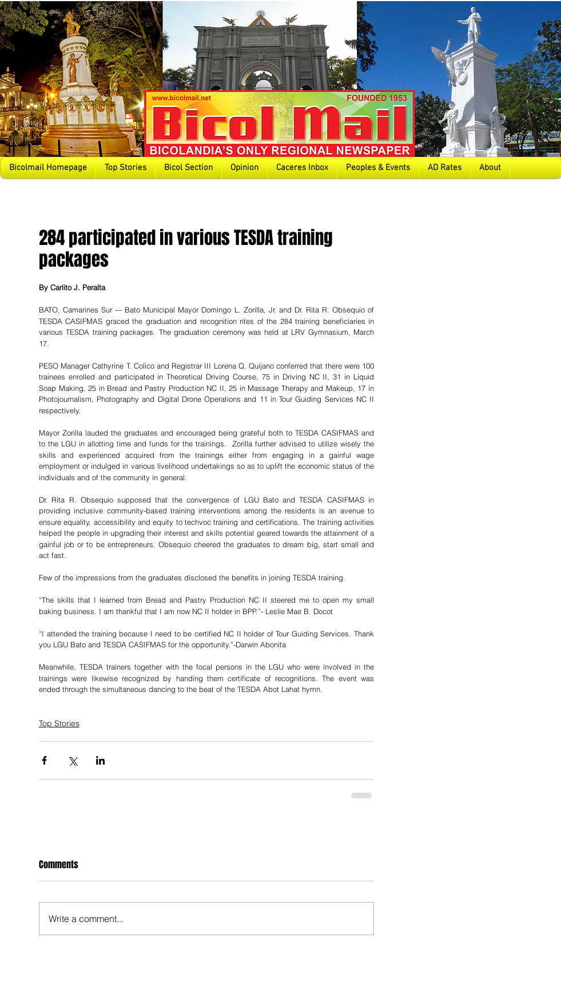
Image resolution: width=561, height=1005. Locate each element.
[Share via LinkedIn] (100, 760)
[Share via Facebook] (44, 760)
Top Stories (59, 723)
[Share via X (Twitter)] (72, 760)
